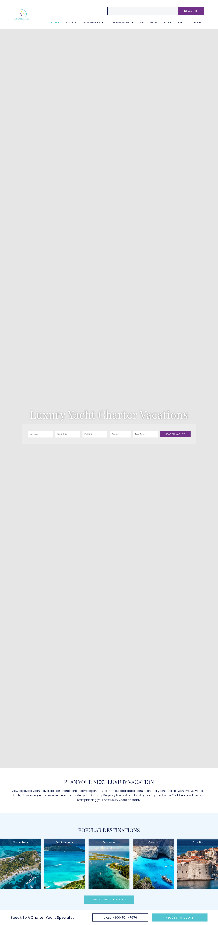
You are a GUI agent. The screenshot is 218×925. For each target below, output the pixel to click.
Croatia (198, 842)
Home (54, 22)
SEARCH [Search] (190, 11)
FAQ (181, 22)
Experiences (94, 22)
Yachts (71, 22)
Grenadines (20, 842)
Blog (167, 22)
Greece (153, 842)
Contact (197, 22)
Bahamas (109, 842)
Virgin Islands (64, 842)
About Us (148, 22)
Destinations (122, 22)
